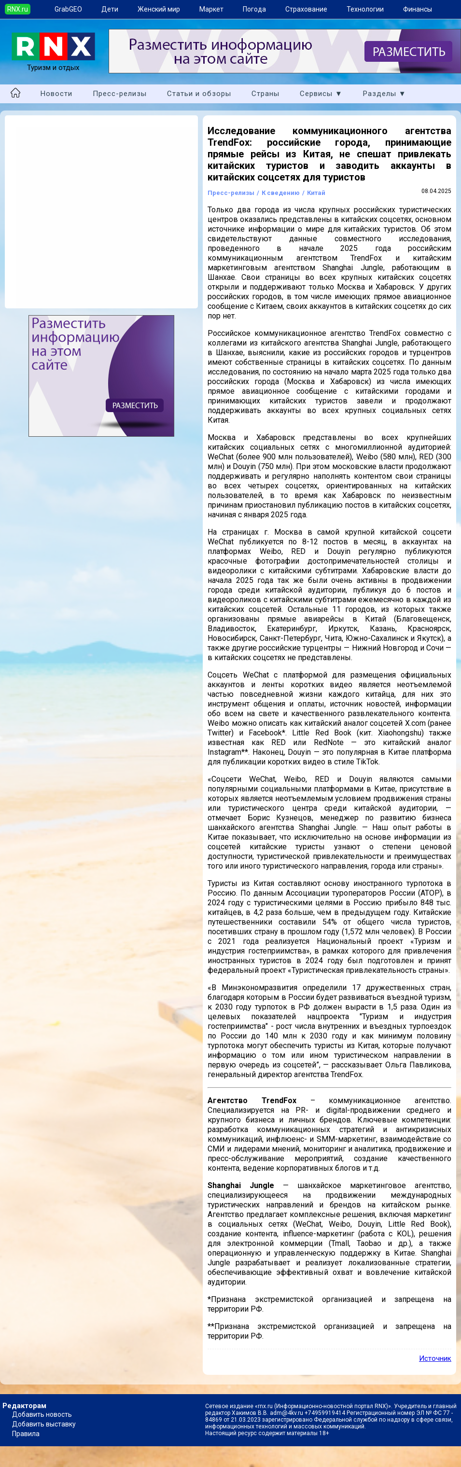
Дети (109, 9)
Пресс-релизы (120, 93)
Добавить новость (42, 1414)
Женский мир (159, 9)
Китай (316, 192)
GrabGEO (68, 9)
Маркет (211, 9)
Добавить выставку (44, 1424)
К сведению (281, 192)
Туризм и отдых (53, 63)
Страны (265, 93)
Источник (435, 1358)
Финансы (417, 9)
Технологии (365, 9)
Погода (254, 9)
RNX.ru (17, 9)
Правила (26, 1434)
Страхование (306, 9)
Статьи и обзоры (199, 93)
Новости (56, 93)
